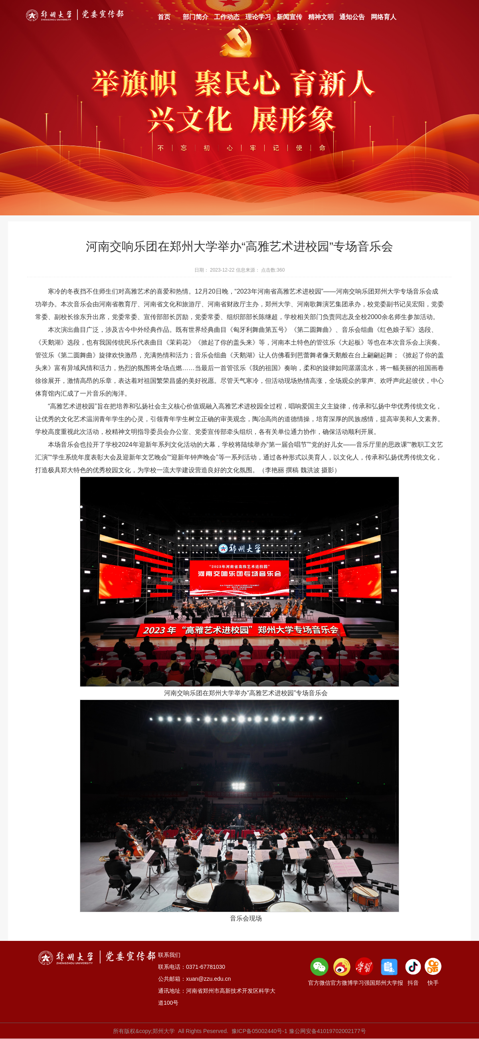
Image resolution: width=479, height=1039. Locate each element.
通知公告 (352, 17)
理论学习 (258, 17)
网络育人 (383, 17)
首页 (164, 17)
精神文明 (321, 17)
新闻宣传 (289, 17)
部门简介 (195, 17)
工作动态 (227, 17)
